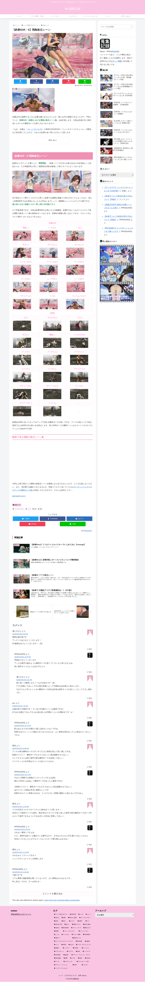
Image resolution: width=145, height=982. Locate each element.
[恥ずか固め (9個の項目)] (87, 925)
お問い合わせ (83, 976)
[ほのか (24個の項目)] (57, 918)
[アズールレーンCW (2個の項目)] (84, 962)
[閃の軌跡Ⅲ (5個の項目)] (87, 935)
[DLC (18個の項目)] (64, 921)
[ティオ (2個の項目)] (57, 962)
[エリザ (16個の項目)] (72, 921)
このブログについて (70, 976)
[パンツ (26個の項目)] (88, 914)
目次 (50, 140)
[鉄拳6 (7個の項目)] (57, 931)
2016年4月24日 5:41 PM (24, 680)
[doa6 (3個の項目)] (78, 952)
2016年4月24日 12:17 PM (22, 775)
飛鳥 (40, 509)
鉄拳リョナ (17, 505)
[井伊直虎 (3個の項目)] (57, 955)
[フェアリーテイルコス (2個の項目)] (72, 968)
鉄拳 (35, 509)
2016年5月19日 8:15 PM (22, 830)
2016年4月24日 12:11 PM (22, 726)
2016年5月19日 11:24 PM (20, 853)
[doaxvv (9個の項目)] (56, 928)
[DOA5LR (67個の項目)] (73, 914)
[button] (131, 27)
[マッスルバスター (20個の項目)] (85, 918)
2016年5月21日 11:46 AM (20, 872)
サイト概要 (117, 61)
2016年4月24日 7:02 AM (20, 706)
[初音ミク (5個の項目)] (62, 938)
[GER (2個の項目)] (76, 965)
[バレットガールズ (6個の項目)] (69, 931)
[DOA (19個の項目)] (56, 921)
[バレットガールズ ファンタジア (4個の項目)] (64, 941)
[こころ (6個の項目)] (57, 935)
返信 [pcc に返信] (89, 718)
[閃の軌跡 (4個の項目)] (79, 941)
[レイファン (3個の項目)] (86, 948)
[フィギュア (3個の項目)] (87, 952)
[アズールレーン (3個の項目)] (59, 952)
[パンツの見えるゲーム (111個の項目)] (61, 914)
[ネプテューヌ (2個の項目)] (69, 962)
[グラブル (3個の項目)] (70, 952)
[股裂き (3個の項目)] (57, 948)
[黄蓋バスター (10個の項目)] (76, 925)
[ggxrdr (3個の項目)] (66, 955)
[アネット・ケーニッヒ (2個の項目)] (62, 965)
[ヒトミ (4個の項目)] (56, 945)
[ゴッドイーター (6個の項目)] (85, 931)
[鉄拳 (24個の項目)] (64, 918)
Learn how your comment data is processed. (62, 901)
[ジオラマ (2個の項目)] (86, 965)
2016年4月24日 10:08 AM (20, 749)
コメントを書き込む (52, 894)
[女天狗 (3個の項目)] (76, 948)
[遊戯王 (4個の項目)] (88, 941)
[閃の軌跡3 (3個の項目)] (57, 958)
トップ (60, 976)
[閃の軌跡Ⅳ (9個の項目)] (65, 928)
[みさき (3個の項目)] (71, 945)
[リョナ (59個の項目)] (81, 914)
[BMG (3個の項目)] (80, 958)
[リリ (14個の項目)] (88, 921)
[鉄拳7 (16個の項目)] (80, 921)
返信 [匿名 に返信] (89, 767)
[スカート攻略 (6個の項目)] (76, 935)
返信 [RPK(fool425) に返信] (89, 672)
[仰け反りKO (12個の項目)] (58, 925)
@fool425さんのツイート (21, 915)
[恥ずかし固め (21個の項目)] (72, 918)
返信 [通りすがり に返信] (89, 649)
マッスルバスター (18, 509)
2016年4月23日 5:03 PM (20, 634)
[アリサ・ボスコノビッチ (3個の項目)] (83, 945)
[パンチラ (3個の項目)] (67, 948)
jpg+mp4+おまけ (19, 496)
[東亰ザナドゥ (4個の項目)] (81, 938)
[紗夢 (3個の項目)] (66, 958)
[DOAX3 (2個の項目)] (88, 958)
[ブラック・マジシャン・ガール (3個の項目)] (81, 955)
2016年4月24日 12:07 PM (22, 657)
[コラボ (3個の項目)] (73, 958)
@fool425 (115, 51)
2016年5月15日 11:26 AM (20, 807)
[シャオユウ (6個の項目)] (65, 935)
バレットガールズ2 (34, 129)
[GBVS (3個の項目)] (64, 945)
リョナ (28, 509)
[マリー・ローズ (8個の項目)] (76, 928)
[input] (117, 27)
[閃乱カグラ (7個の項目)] (87, 928)
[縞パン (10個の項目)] (67, 925)
